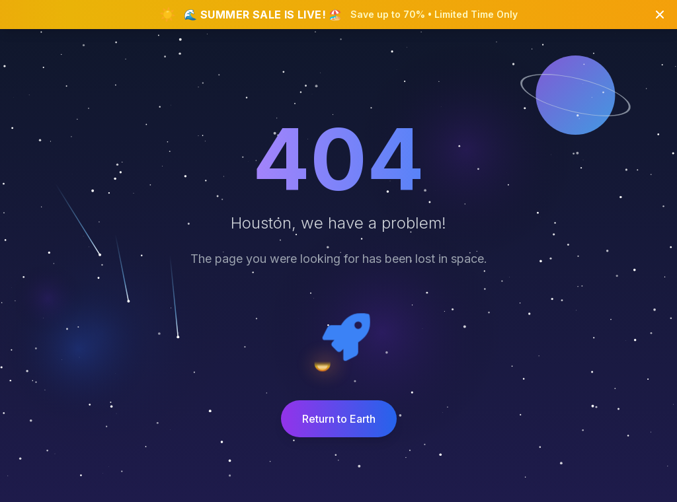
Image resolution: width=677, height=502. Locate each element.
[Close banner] (659, 14)
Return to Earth (339, 418)
